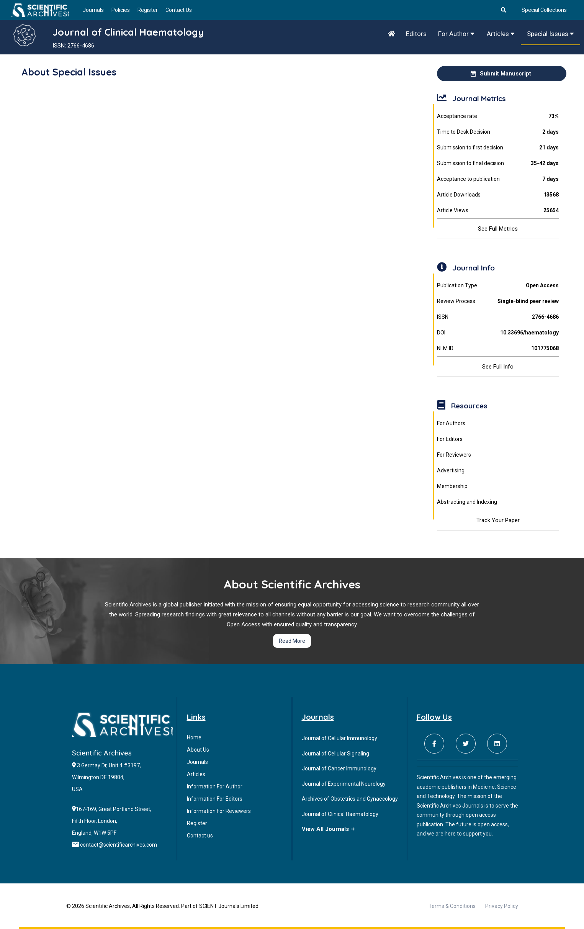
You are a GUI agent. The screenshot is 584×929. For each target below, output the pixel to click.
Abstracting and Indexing (467, 502)
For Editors (450, 439)
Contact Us (178, 10)
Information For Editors (214, 799)
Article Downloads (498, 195)
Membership (452, 486)
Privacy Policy (501, 906)
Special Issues (550, 34)
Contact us (200, 835)
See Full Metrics (498, 228)
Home (194, 737)
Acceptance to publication (498, 179)
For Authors (451, 423)
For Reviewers (454, 455)
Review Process (498, 301)
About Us (198, 750)
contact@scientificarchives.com (118, 845)
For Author (456, 34)
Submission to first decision (498, 148)
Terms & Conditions (452, 906)
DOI (498, 333)
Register (147, 10)
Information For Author (214, 786)
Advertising (451, 470)
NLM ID (498, 348)
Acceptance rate (498, 116)
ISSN (498, 317)
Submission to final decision (498, 163)
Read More (292, 641)
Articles (501, 34)
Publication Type (498, 286)
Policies (120, 10)
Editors (416, 34)
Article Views (498, 210)
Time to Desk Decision (498, 132)
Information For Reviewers (219, 811)
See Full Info (498, 366)
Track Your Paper (498, 520)
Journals (93, 10)
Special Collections (544, 10)
